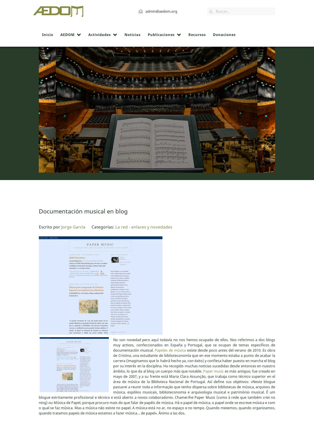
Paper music (213, 346)
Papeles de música (170, 325)
